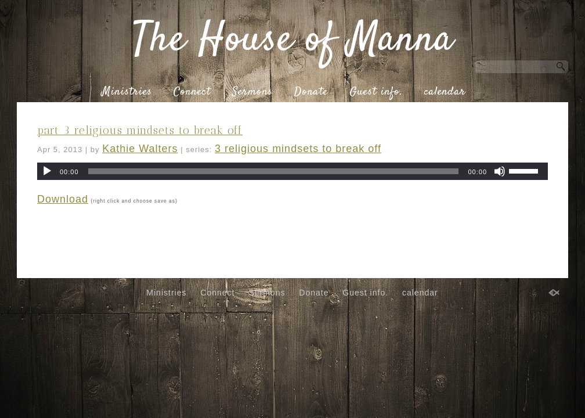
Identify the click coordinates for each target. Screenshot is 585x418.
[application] (292, 171)
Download (62, 199)
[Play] (47, 171)
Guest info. (376, 92)
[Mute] (499, 171)
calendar (444, 92)
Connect (192, 92)
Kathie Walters (140, 148)
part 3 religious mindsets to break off (140, 130)
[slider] (273, 171)
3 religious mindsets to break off (298, 148)
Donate (311, 92)
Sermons (252, 92)
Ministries (127, 92)
